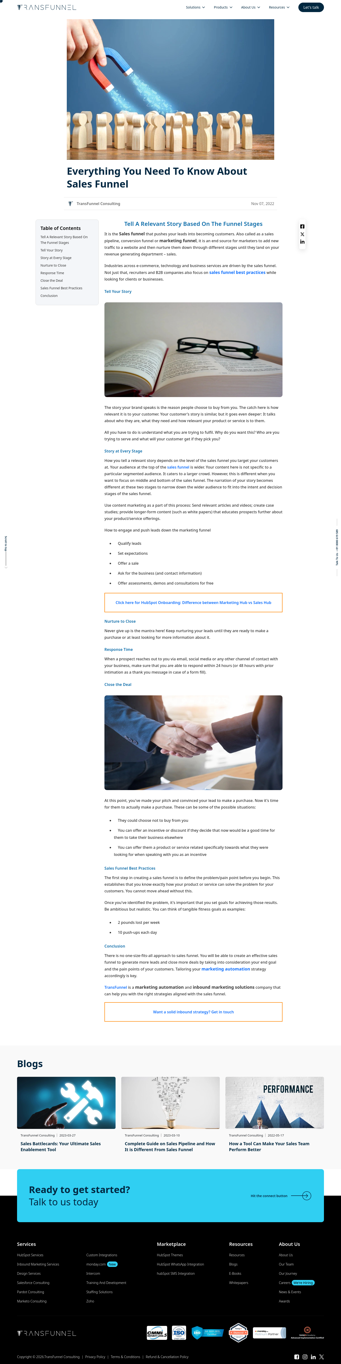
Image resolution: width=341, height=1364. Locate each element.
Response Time (53, 273)
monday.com (102, 1264)
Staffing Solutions (99, 1292)
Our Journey (288, 1273)
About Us (286, 1255)
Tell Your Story (51, 250)
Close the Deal (51, 280)
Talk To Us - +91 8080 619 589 (337, 547)
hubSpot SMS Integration (176, 1273)
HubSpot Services (30, 1255)
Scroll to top (6, 543)
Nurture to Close (53, 265)
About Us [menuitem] (248, 7)
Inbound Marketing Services (38, 1264)
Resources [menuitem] (277, 7)
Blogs (233, 1264)
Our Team (286, 1264)
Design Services (28, 1273)
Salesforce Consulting (33, 1282)
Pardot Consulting (30, 1292)
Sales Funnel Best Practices (61, 288)
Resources (237, 1255)
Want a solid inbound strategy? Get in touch (193, 1012)
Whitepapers (238, 1282)
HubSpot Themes (170, 1255)
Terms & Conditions (125, 1357)
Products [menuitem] (221, 7)
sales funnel (178, 467)
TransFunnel (115, 987)
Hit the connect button (281, 1195)
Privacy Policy (95, 1357)
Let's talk (311, 7)
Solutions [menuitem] (193, 7)
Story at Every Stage (56, 257)
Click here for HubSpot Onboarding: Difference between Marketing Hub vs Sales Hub (193, 602)
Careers (297, 1282)
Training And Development (106, 1282)
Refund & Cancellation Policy (167, 1357)
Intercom (93, 1273)
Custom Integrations (101, 1255)
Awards (284, 1301)
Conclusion (49, 295)
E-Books (235, 1273)
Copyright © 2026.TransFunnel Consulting (48, 1357)
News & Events (290, 1292)
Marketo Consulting (32, 1301)
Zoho (90, 1301)
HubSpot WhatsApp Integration (180, 1264)
